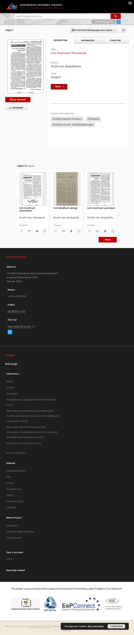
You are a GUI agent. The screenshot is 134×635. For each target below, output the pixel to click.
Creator (10, 483)
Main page (11, 363)
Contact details (13, 537)
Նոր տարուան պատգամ (101, 207)
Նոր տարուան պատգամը (27, 209)
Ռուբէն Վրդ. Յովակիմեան (66, 66)
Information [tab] (87, 40)
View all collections (15, 452)
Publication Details (15, 470)
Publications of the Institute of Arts (23, 443)
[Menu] (130, 3)
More (107, 239)
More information (96, 626)
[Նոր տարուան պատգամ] (101, 189)
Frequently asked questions (20, 531)
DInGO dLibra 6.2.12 (40, 626)
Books (9, 381)
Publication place (15, 501)
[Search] (116, 16)
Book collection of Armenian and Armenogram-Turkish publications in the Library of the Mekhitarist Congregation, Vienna (32, 415)
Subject (10, 495)
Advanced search (103, 21)
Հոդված (55, 77)
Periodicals (12, 393)
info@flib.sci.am (16, 311)
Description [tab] (60, 40)
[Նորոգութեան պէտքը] (67, 189)
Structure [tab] (115, 40)
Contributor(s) (13, 489)
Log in (9, 558)
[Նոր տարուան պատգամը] (33, 189)
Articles (10, 387)
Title (8, 476)
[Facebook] (10, 332)
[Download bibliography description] (29, 231)
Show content (18, 99)
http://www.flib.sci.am (19, 326)
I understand (116, 626)
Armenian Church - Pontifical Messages (73, 124)
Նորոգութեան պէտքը (65, 207)
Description (12, 525)
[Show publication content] (37, 231)
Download (15, 107)
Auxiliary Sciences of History (67, 118)
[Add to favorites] (123, 30)
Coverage (11, 507)
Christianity (93, 118)
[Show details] (44, 231)
